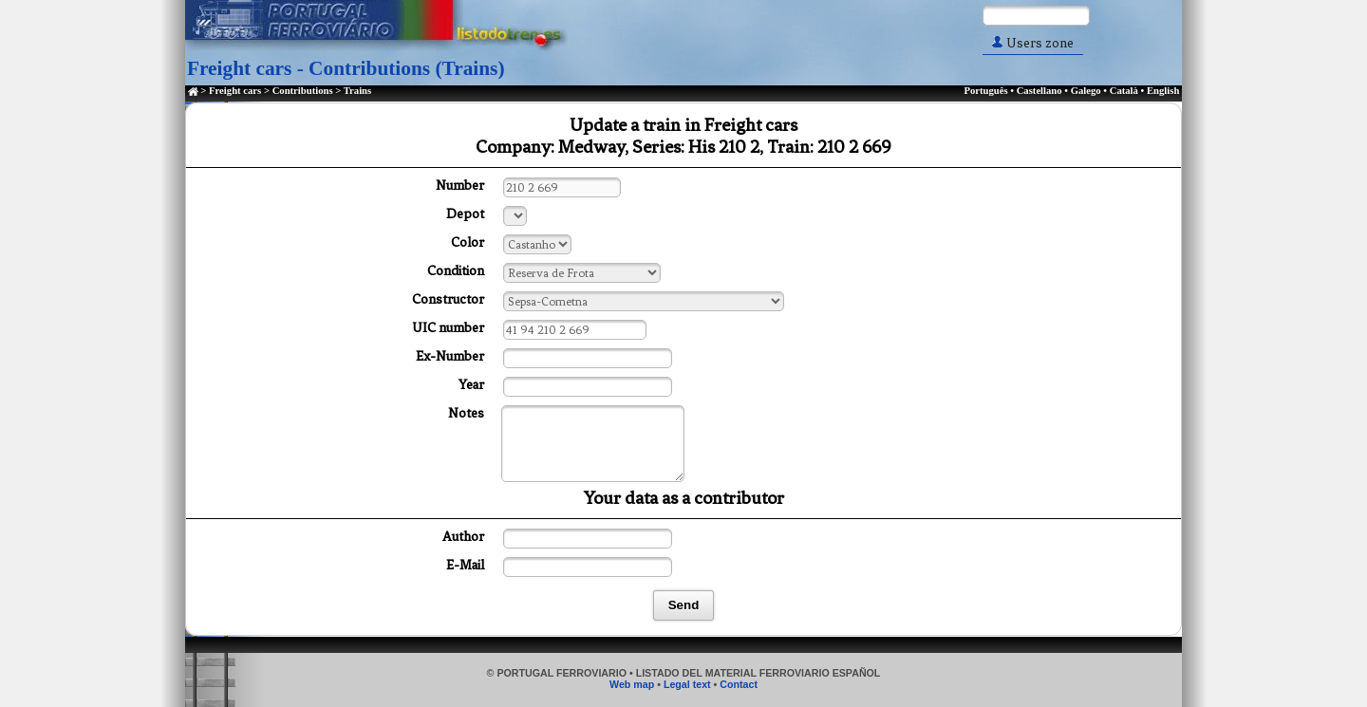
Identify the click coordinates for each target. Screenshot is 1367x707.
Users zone (1033, 43)
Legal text (687, 684)
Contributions (302, 90)
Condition (455, 271)
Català (1124, 90)
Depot (465, 214)
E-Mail (465, 565)
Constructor (448, 299)
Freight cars (235, 90)
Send (684, 605)
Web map (631, 684)
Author (463, 537)
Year (471, 385)
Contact (739, 684)
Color (467, 242)
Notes (466, 413)
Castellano (1039, 90)
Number (460, 185)
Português (985, 90)
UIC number (448, 328)
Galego (1086, 90)
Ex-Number (450, 356)
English (1163, 90)
